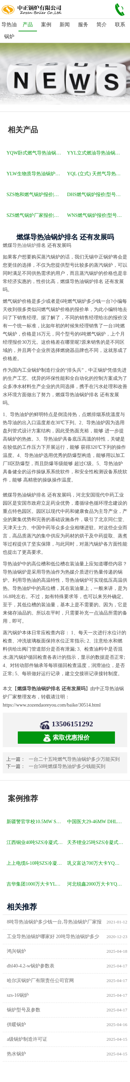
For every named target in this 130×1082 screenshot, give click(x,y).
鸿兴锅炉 (16, 951)
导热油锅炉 (9, 30)
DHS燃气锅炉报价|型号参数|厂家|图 (96, 194)
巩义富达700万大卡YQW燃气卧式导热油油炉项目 (96, 863)
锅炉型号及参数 (23, 1009)
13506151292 (72, 724)
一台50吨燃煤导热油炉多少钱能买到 (67, 766)
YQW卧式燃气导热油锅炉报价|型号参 (35, 152)
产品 (28, 24)
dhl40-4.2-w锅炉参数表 (30, 965)
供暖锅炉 (16, 1024)
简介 (101, 24)
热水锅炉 (16, 1053)
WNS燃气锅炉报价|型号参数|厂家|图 (96, 215)
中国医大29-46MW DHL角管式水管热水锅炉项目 (96, 821)
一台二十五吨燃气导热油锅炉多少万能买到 (74, 759)
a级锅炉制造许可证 (27, 1039)
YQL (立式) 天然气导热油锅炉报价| (96, 173)
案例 (46, 24)
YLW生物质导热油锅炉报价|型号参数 (35, 173)
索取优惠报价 (66, 738)
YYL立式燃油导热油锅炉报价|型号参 (96, 152)
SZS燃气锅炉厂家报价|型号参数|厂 (35, 215)
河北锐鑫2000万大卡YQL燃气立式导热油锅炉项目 (96, 884)
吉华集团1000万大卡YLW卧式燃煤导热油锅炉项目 (35, 884)
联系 (120, 24)
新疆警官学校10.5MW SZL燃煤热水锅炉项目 (35, 821)
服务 (83, 24)
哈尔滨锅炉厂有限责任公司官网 (40, 980)
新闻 (65, 24)
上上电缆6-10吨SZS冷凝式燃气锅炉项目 (35, 863)
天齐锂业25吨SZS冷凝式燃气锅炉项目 (96, 842)
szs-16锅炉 (18, 995)
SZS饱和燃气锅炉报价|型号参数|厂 (35, 194)
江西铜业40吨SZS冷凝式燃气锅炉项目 (35, 842)
